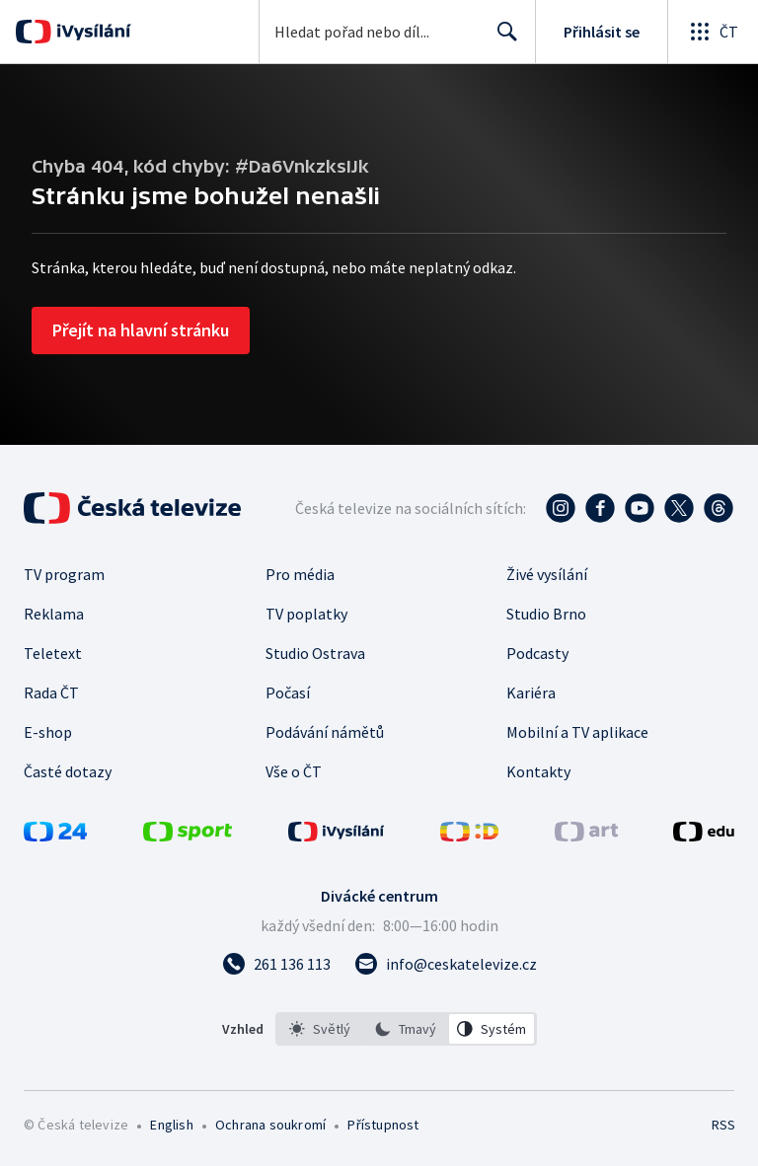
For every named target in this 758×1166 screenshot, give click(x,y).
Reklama (54, 613)
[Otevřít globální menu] (712, 31)
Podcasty (537, 653)
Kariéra (531, 692)
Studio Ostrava (315, 653)
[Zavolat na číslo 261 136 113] (276, 964)
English (171, 1124)
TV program (64, 574)
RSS (723, 1124)
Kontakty (538, 771)
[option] (319, 1029)
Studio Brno (546, 613)
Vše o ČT (293, 771)
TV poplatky (306, 613)
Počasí (287, 692)
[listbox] (406, 1029)
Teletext (53, 653)
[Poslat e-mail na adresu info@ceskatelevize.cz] (445, 964)
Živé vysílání (546, 574)
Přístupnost (382, 1124)
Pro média (300, 574)
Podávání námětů (324, 732)
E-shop (48, 732)
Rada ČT (51, 692)
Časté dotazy (68, 771)
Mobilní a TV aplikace (577, 732)
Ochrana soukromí (270, 1124)
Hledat (502, 39)
